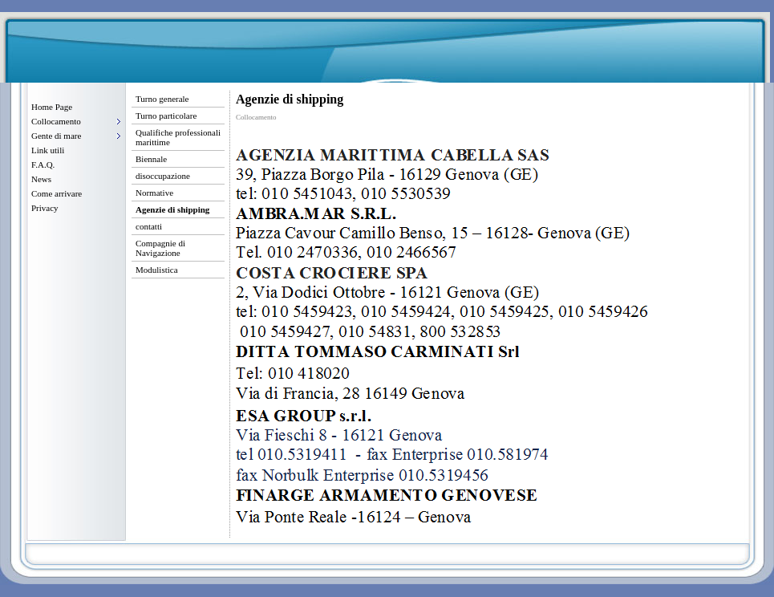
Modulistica (157, 269)
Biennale (151, 159)
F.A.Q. (43, 164)
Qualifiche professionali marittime (178, 137)
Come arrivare (56, 193)
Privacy (45, 208)
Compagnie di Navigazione (160, 248)
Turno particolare (166, 115)
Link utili (47, 150)
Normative (154, 192)
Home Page (51, 107)
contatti (149, 226)
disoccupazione (163, 176)
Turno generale (162, 99)
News (41, 179)
